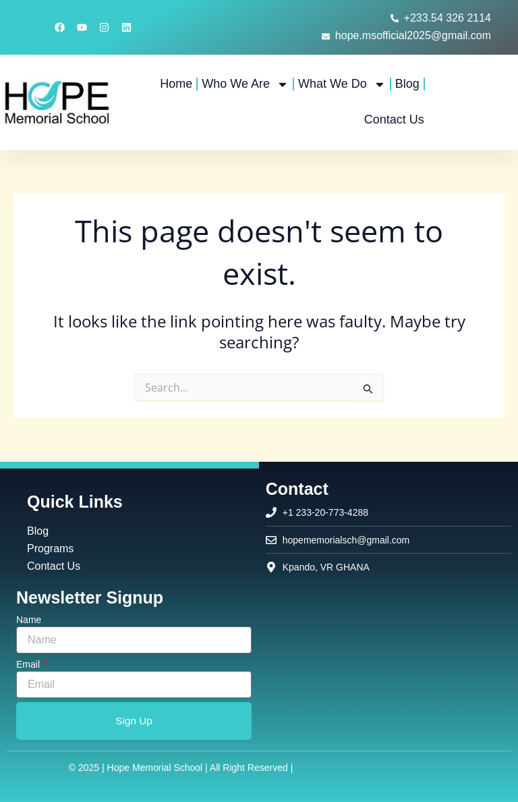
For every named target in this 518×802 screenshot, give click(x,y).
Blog (407, 83)
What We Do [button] (342, 84)
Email (29, 663)
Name (28, 619)
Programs (50, 546)
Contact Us (394, 119)
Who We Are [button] (245, 84)
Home (176, 83)
